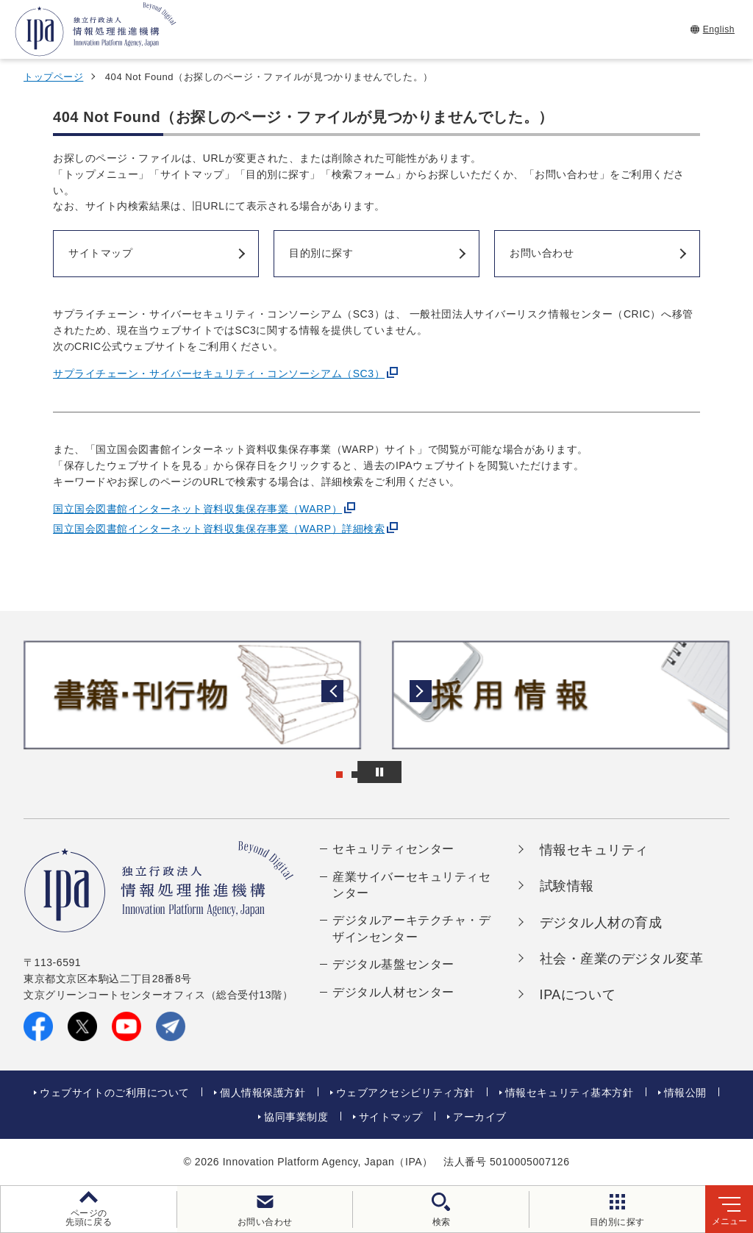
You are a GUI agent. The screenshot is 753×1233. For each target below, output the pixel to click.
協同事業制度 (296, 1117)
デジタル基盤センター (393, 964)
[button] (23, 695)
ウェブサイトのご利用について (115, 1092)
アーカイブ (480, 1117)
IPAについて (578, 994)
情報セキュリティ (594, 850)
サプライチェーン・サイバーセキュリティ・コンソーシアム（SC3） (219, 373)
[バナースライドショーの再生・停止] (418, 772)
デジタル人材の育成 (601, 922)
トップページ (53, 76)
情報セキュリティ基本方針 (569, 1092)
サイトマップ (391, 1117)
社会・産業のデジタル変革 (622, 958)
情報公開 (685, 1092)
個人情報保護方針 (262, 1092)
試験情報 (567, 886)
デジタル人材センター (393, 992)
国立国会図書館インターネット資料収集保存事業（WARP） (197, 509)
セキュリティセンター (393, 849)
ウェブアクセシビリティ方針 (405, 1092)
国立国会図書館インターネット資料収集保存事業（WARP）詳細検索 (219, 529)
